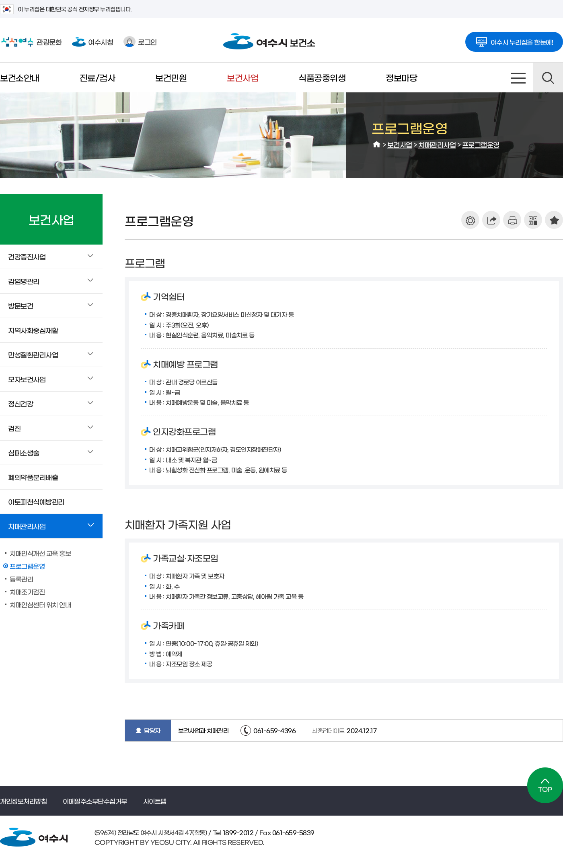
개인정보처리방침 (23, 801)
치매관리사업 (437, 144)
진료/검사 (97, 77)
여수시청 (92, 41)
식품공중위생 (321, 77)
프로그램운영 (480, 144)
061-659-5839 (292, 832)
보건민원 (171, 77)
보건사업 (242, 77)
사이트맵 (518, 77)
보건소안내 (19, 77)
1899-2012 (237, 832)
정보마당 (401, 77)
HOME (377, 145)
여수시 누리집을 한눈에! (514, 39)
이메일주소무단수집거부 (95, 801)
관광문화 (31, 41)
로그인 (140, 41)
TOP (545, 785)
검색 (548, 77)
